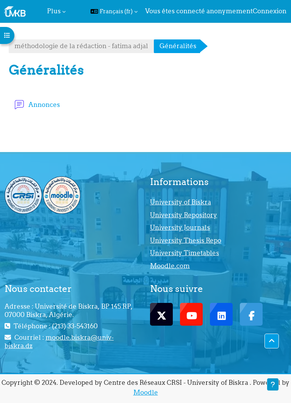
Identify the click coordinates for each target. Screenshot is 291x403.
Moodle (145, 392)
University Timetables (184, 253)
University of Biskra (180, 202)
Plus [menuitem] (54, 11)
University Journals (180, 227)
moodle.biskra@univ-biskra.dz (59, 341)
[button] (114, 11)
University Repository (183, 215)
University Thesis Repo (185, 240)
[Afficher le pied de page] (273, 384)
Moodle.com (170, 266)
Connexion (269, 11)
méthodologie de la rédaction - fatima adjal (81, 46)
